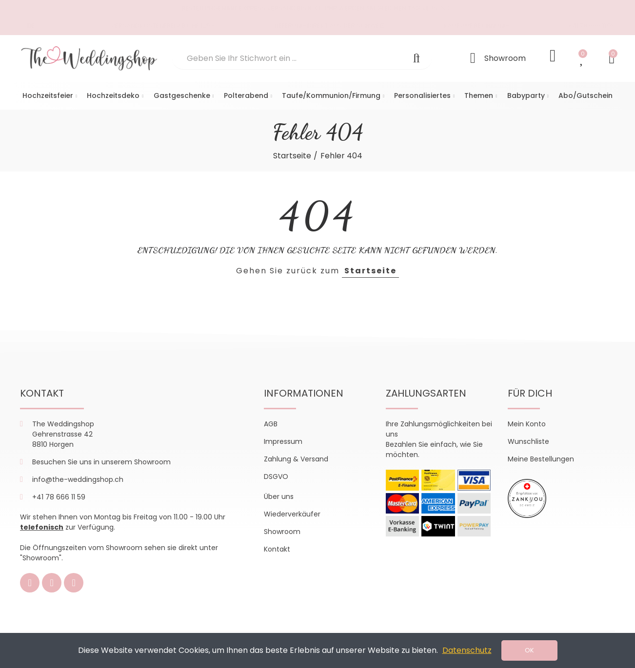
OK (529, 650)
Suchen (416, 58)
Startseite (370, 270)
